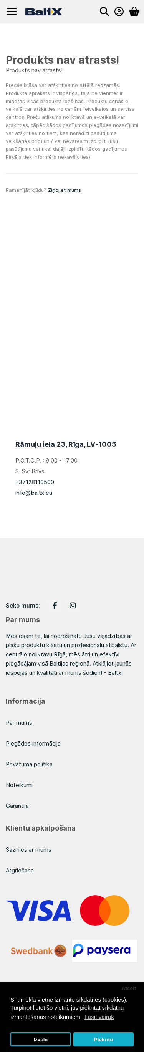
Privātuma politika (29, 764)
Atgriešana (20, 870)
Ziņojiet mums (64, 190)
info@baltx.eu (33, 492)
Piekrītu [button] (103, 1039)
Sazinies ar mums (28, 849)
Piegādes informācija (33, 743)
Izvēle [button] (40, 1039)
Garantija (17, 805)
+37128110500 (34, 482)
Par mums (19, 722)
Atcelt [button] (129, 988)
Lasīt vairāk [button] (99, 1017)
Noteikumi (19, 785)
